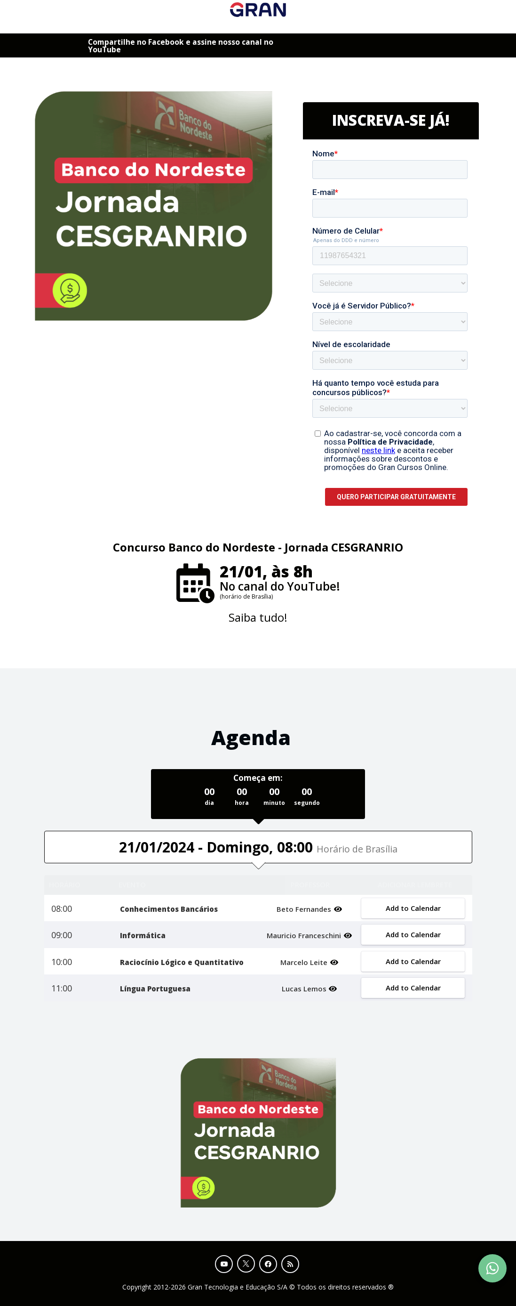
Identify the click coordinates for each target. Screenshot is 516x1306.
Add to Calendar (413, 908)
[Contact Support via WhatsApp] (492, 1268)
